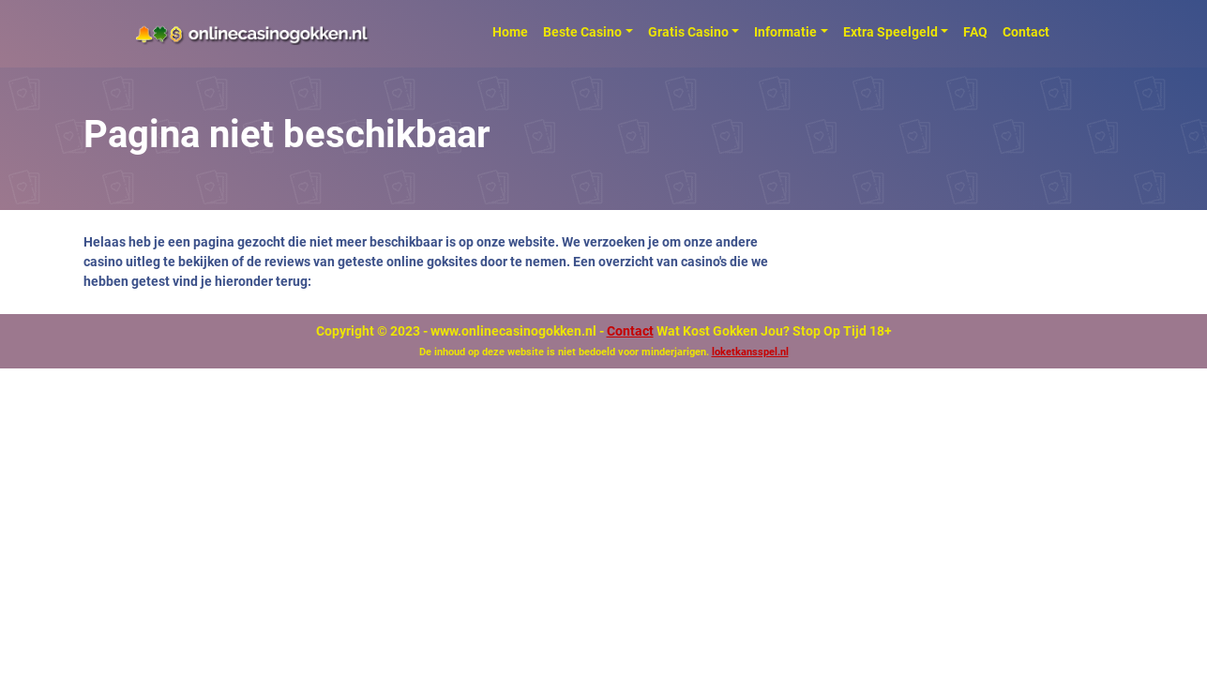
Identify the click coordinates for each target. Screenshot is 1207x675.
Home (510, 31)
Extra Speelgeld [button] (890, 31)
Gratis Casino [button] (688, 31)
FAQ (975, 31)
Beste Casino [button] (582, 31)
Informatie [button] (785, 31)
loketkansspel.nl (750, 352)
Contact (1026, 31)
